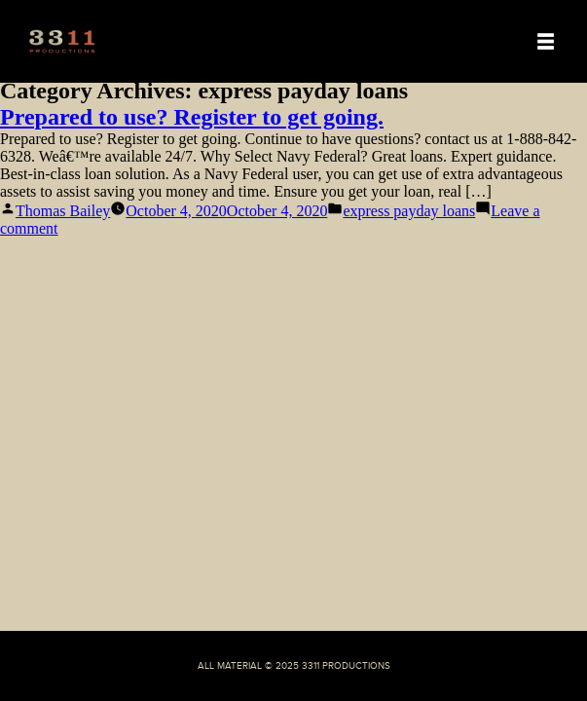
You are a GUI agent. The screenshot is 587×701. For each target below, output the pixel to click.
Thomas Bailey (63, 211)
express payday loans (409, 211)
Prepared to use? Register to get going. (192, 116)
